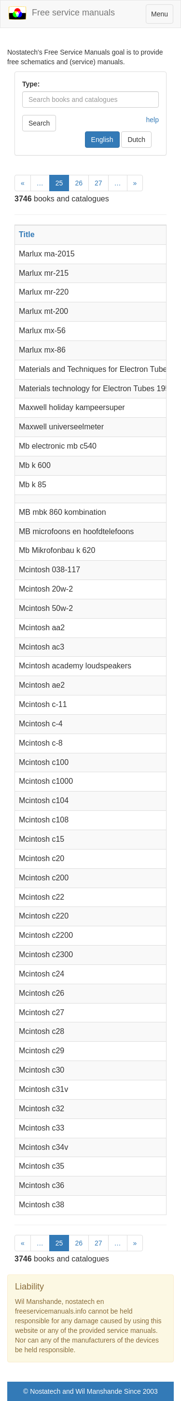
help (152, 120)
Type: (31, 84)
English (102, 139)
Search (39, 123)
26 (79, 183)
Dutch (136, 139)
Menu (162, 16)
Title (27, 234)
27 (98, 183)
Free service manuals (61, 13)
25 (59, 183)
